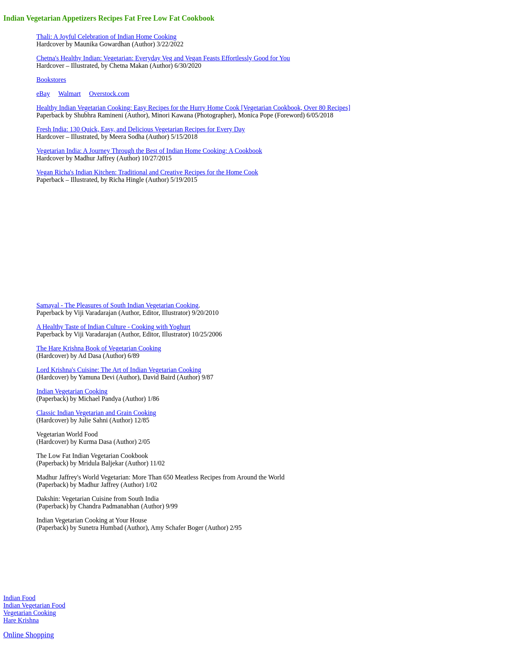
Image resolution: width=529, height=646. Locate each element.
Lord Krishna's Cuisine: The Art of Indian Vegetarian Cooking (118, 369)
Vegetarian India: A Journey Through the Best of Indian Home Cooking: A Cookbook (149, 150)
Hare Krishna (21, 620)
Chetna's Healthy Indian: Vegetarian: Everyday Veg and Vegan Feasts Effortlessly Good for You (163, 58)
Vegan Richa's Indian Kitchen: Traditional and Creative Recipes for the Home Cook (147, 172)
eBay (43, 93)
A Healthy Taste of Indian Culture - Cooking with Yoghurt (113, 326)
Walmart (69, 93)
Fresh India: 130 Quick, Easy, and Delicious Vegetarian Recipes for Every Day (140, 129)
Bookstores (51, 79)
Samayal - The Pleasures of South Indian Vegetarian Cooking (117, 305)
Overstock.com (109, 93)
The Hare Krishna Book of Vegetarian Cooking (98, 348)
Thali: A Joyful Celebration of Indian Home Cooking (106, 36)
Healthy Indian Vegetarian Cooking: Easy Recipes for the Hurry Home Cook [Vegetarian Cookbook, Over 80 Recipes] (193, 107)
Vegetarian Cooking (29, 612)
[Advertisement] (98, 241)
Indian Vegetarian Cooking (71, 391)
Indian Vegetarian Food (34, 605)
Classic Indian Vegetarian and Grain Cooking (96, 412)
